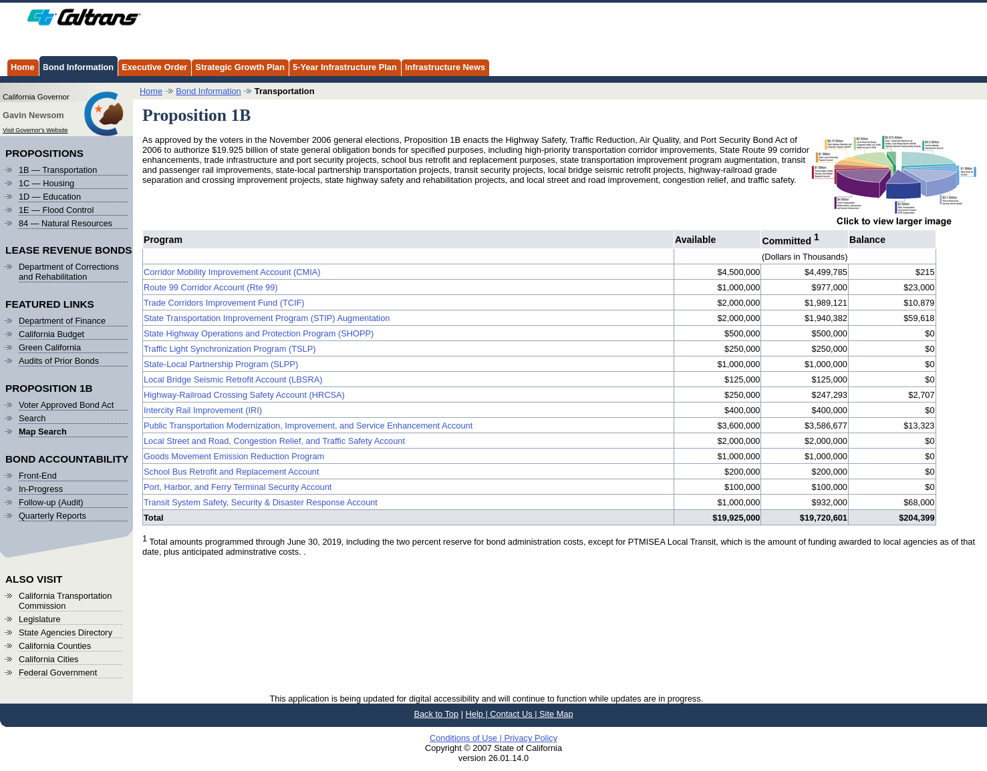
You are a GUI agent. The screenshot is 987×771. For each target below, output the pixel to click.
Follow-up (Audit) (51, 502)
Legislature (40, 619)
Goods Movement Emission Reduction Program (234, 456)
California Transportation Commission (65, 601)
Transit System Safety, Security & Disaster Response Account (261, 502)
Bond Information (76, 66)
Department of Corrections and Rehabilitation (69, 272)
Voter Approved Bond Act (66, 405)
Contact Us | (514, 714)
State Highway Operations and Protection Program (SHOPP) (259, 333)
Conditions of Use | (467, 738)
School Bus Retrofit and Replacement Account (231, 472)
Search (32, 418)
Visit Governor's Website (35, 130)
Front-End (38, 476)
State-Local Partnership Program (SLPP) (221, 364)
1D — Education (50, 197)
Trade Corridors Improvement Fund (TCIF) (224, 303)
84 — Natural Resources (65, 223)
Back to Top (436, 714)
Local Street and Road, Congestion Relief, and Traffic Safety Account (274, 441)
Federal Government (58, 673)
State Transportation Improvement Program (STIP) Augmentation (267, 318)
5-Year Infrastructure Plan (343, 66)
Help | (478, 714)
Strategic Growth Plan (238, 66)
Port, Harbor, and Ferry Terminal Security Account (237, 487)
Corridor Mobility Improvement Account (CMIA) (232, 272)
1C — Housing (46, 183)
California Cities (49, 659)
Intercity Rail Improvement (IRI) (203, 410)
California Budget (51, 334)
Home (21, 66)
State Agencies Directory (65, 632)
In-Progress (41, 489)
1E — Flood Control (56, 210)
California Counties (55, 646)
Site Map (556, 714)
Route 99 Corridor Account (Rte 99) (211, 287)
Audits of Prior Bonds (59, 361)
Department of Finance (62, 321)
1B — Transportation (58, 170)
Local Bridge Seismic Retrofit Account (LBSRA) (233, 379)
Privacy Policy (530, 738)
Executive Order (152, 66)
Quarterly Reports (52, 516)
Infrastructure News (443, 66)
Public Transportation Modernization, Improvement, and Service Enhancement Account (308, 426)
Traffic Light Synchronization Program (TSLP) (229, 349)
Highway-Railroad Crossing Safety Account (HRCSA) (244, 395)
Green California (50, 347)
